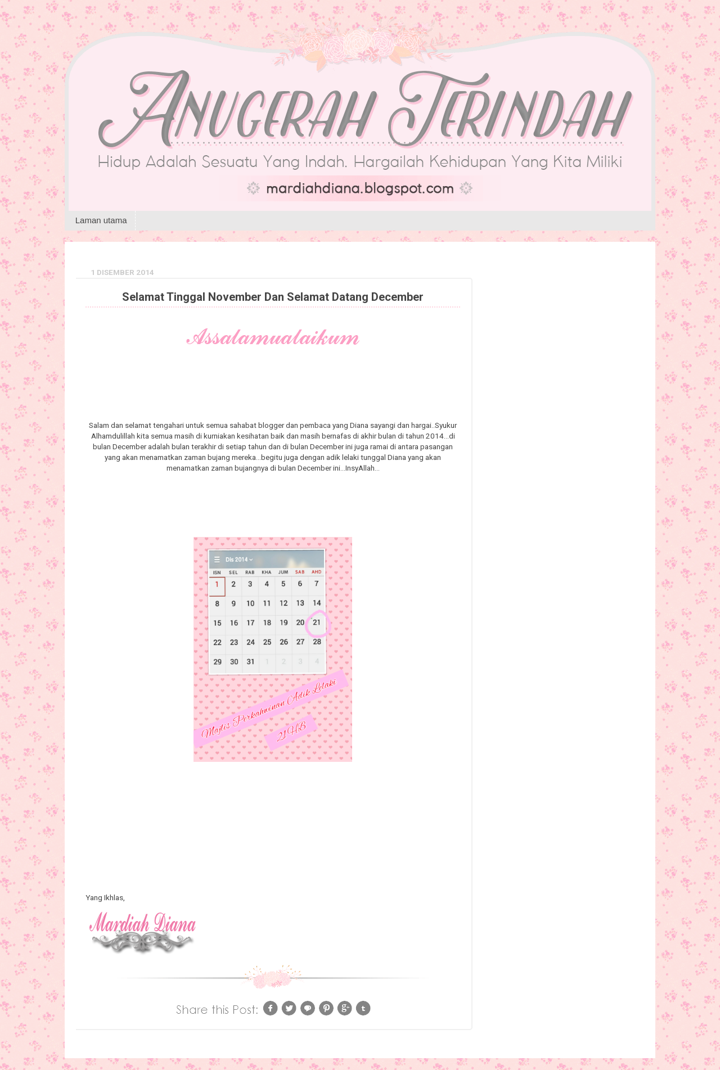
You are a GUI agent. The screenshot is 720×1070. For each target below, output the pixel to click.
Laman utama (101, 220)
